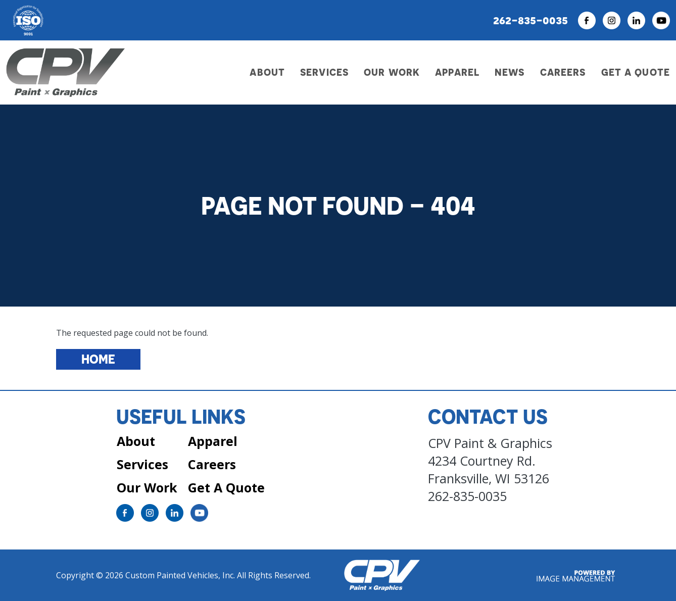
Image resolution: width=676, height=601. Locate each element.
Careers (563, 72)
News (510, 72)
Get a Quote (635, 72)
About (136, 440)
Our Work (392, 72)
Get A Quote (226, 487)
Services (142, 464)
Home (98, 359)
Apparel (457, 72)
